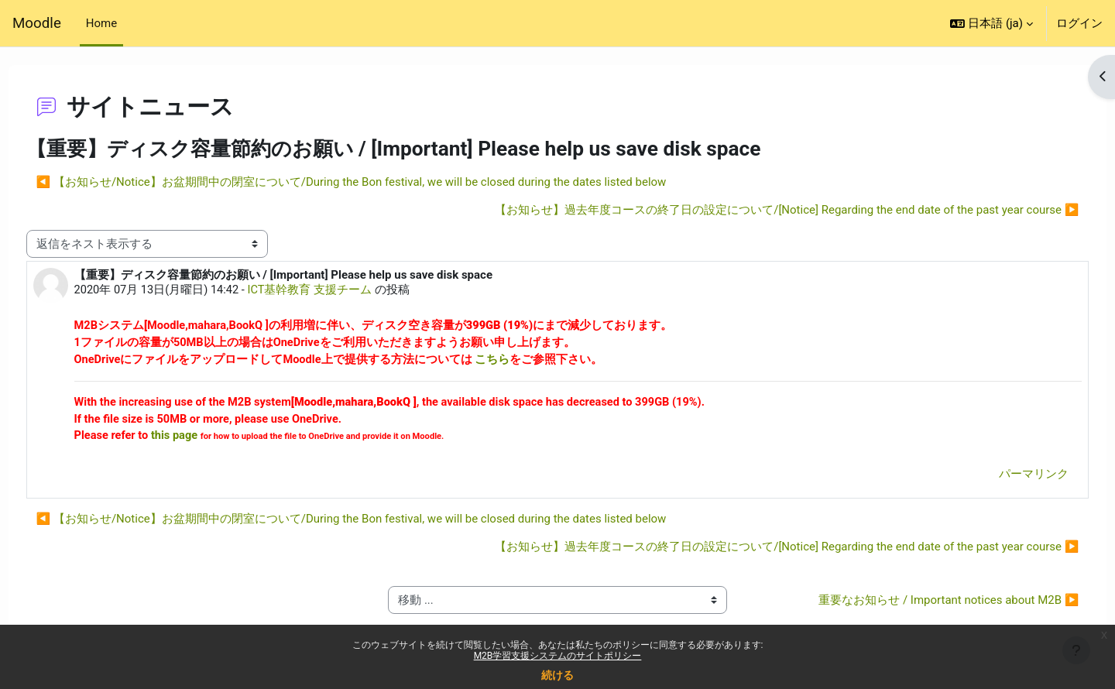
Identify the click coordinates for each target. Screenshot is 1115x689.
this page (207, 440)
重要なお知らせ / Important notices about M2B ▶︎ (920, 604)
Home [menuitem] (101, 23)
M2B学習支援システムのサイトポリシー (558, 655)
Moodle (36, 23)
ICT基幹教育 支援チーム (342, 291)
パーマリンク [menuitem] (1005, 478)
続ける (557, 675)
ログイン (1079, 23)
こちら (523, 361)
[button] (991, 23)
